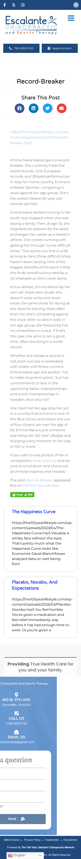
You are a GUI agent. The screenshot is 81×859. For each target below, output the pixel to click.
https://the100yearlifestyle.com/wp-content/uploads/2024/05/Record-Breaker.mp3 (40, 137)
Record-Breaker (39, 480)
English (16, 855)
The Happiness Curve (33, 512)
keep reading (44, 461)
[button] (76, 5)
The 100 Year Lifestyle (41, 485)
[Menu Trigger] (71, 17)
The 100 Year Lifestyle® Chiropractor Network (47, 847)
